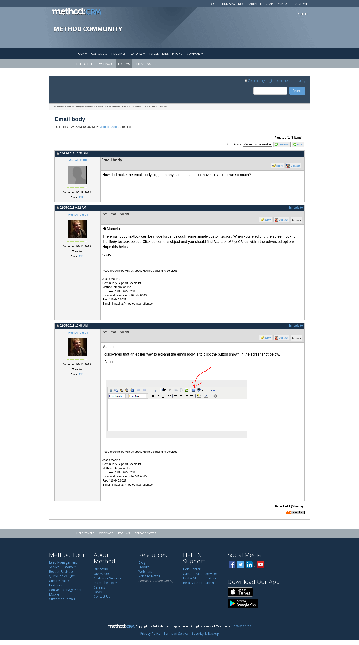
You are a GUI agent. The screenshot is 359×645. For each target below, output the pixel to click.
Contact (295, 165)
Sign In (303, 13)
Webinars (106, 64)
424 (81, 256)
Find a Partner (232, 4)
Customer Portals (62, 599)
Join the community (291, 80)
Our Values (102, 573)
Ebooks (143, 567)
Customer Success (107, 578)
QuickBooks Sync (62, 576)
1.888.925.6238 (241, 626)
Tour (81, 54)
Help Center (85, 64)
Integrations (159, 54)
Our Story (101, 569)
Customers (99, 54)
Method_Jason (108, 126)
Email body (159, 106)
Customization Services (200, 573)
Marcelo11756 (77, 160)
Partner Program (260, 4)
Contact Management (65, 590)
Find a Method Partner (199, 578)
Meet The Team (106, 583)
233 (81, 197)
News (98, 592)
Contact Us (102, 596)
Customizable (59, 580)
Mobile (54, 594)
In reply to (296, 207)
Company (195, 54)
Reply (279, 165)
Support (284, 4)
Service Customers (63, 567)
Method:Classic (95, 106)
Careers (99, 587)
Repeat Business (61, 571)
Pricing (177, 54)
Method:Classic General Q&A (128, 106)
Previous (284, 144)
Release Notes (145, 64)
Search (297, 90)
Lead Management (63, 562)
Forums (124, 64)
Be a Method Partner (198, 583)
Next (300, 144)
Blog (214, 4)
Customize (302, 4)
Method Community (68, 106)
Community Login (259, 80)
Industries (118, 54)
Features (137, 54)
